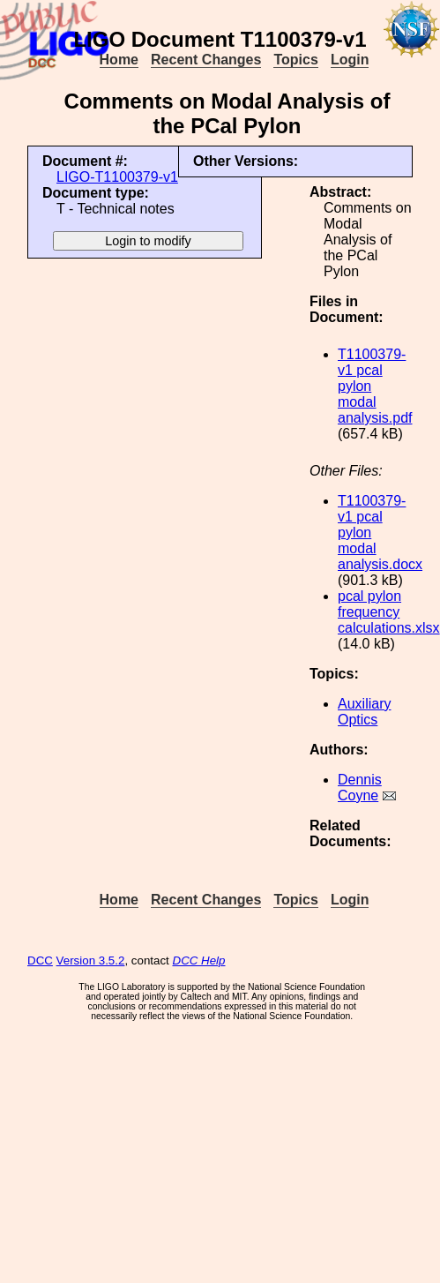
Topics (295, 59)
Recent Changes (206, 59)
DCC (40, 960)
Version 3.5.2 (90, 960)
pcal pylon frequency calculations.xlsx (389, 612)
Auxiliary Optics (364, 711)
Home (119, 59)
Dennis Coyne (360, 787)
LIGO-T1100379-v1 (117, 176)
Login (350, 59)
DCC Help (199, 960)
